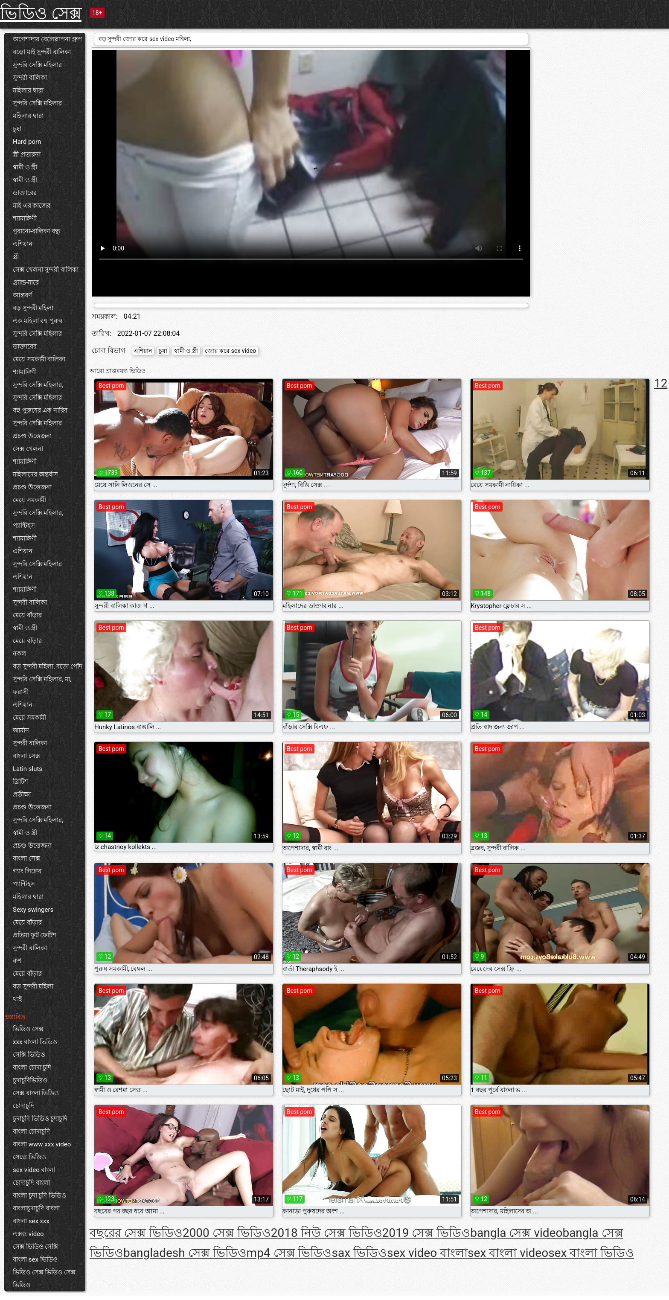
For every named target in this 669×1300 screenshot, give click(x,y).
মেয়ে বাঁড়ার (27, 615)
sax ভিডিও (359, 1253)
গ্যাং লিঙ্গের (27, 871)
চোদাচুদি (23, 1106)
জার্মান (21, 730)
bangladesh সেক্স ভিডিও (185, 1253)
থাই (17, 999)
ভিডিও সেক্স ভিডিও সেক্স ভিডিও (44, 1278)
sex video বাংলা (34, 1170)
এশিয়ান (22, 244)
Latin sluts (27, 769)
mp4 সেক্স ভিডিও (289, 1253)
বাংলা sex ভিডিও (35, 1259)
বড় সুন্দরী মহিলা (33, 308)
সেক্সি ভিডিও (29, 1055)
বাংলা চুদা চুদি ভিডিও (39, 1195)
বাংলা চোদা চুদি (32, 1067)
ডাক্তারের (25, 193)
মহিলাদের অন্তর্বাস (35, 474)
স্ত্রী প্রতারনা (27, 154)
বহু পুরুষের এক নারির (40, 410)
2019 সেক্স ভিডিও (426, 1233)
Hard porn (27, 141)
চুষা (17, 129)
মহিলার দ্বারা (28, 90)
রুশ (17, 961)
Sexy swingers (33, 909)
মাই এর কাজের (31, 205)
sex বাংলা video (508, 1253)
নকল (19, 653)
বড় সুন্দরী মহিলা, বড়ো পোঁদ (47, 666)
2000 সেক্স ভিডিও (227, 1233)
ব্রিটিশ (20, 781)
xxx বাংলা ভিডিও (35, 1042)
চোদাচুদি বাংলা (31, 1183)
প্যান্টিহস (24, 525)
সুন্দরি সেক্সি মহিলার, (38, 385)
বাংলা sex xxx (31, 1221)
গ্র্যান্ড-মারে (26, 282)
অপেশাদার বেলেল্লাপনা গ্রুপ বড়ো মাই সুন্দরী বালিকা (47, 45)
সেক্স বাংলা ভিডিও (36, 1093)
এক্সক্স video (28, 1234)
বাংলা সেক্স (26, 756)
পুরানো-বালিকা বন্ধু (36, 231)
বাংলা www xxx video (42, 1144)
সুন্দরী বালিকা (30, 77)
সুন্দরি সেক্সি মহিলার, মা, (42, 679)
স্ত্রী (16, 257)
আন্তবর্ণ (22, 295)
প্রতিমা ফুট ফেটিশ (34, 935)
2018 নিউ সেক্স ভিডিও (326, 1233)
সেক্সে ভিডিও (29, 1157)
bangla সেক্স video (516, 1233)
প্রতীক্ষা (22, 794)
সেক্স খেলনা (28, 449)
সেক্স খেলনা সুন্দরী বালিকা (46, 269)
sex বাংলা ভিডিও (591, 1253)
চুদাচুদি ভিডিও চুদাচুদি (40, 1119)
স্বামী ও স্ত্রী (25, 167)
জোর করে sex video (230, 350)
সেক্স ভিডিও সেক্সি (35, 1247)
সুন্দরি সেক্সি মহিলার (37, 65)
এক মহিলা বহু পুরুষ (37, 321)
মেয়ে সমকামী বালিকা (39, 359)
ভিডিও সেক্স (40, 13)
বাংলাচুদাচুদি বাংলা (36, 1208)
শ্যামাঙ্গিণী (25, 218)
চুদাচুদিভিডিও (30, 1080)
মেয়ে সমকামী (29, 500)
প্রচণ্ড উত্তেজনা (32, 436)
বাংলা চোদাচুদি (31, 1131)
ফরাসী (21, 692)
